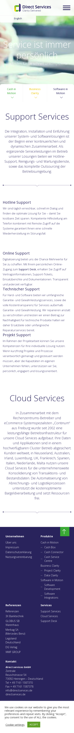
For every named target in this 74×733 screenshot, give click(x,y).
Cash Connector (53, 552)
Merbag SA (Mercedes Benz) (15, 631)
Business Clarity (50, 565)
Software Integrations (51, 595)
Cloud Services (49, 616)
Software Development (52, 587)
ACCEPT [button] (34, 724)
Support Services (51, 611)
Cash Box (50, 547)
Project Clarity (52, 570)
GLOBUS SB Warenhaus (13, 623)
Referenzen (12, 611)
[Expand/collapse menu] (66, 8)
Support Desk (49, 621)
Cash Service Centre (51, 559)
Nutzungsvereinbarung (18, 557)
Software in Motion (52, 580)
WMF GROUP (13, 652)
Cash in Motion (49, 542)
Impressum (12, 547)
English (18, 18)
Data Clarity (51, 575)
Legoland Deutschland (13, 640)
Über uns (11, 542)
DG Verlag (11, 647)
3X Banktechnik (15, 616)
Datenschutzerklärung (18, 552)
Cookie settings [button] (15, 724)
